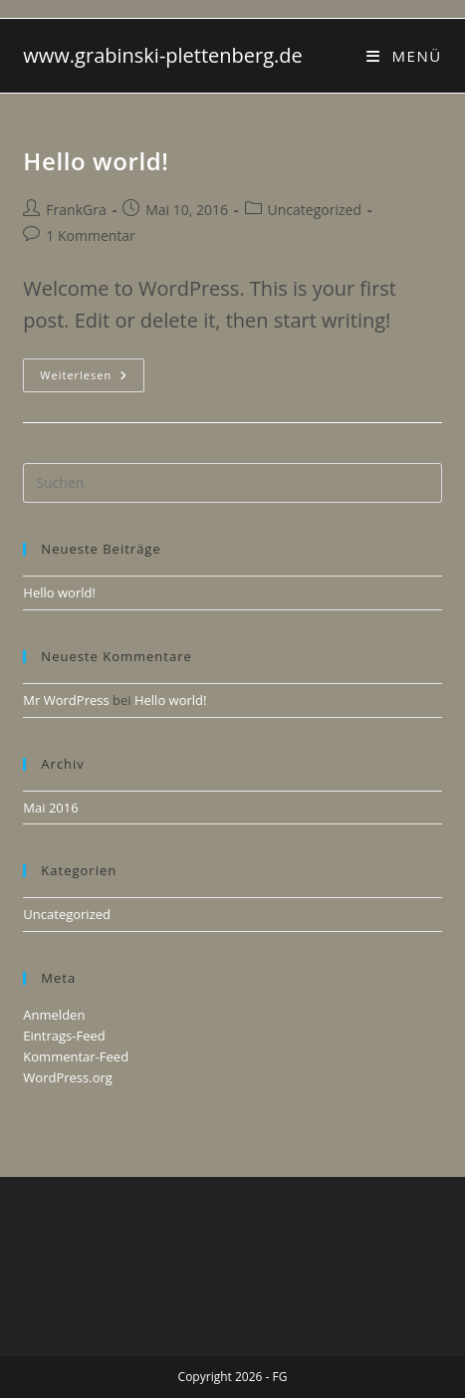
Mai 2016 (50, 807)
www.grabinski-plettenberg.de (162, 55)
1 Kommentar (90, 235)
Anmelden (54, 1015)
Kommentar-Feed (75, 1056)
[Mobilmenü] (404, 56)
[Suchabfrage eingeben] (232, 483)
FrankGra (76, 209)
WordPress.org (68, 1077)
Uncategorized (314, 209)
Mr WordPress (66, 700)
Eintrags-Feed (64, 1036)
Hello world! (95, 160)
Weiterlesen (92, 378)
